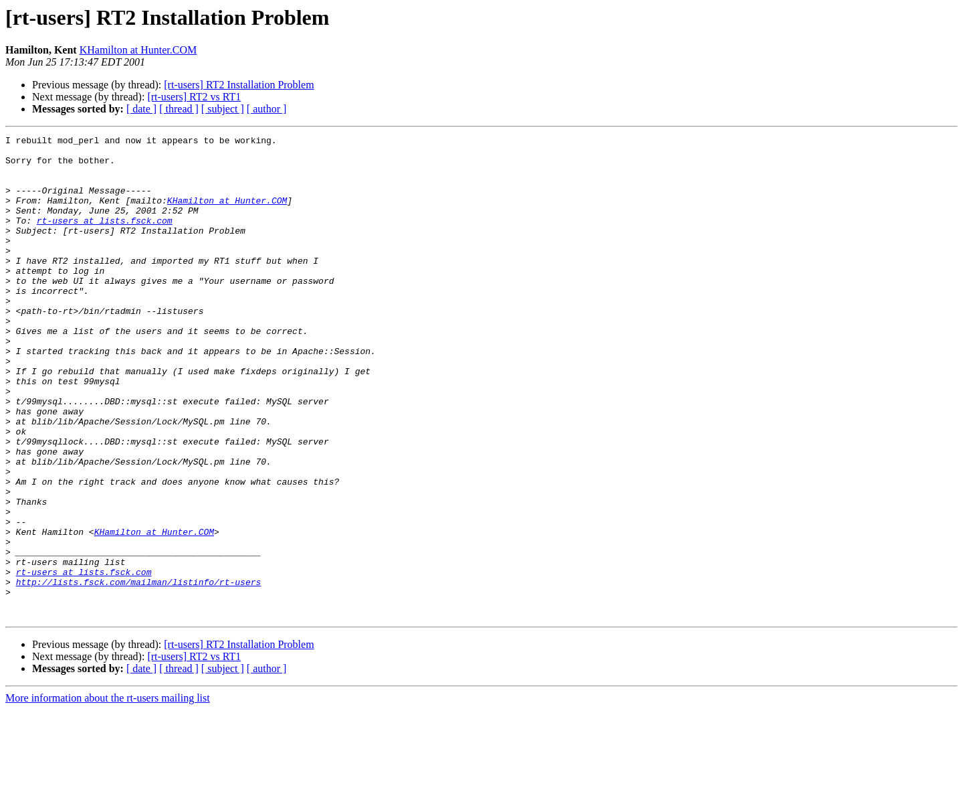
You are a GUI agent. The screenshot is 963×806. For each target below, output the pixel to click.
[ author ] (267, 108)
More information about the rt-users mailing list (107, 794)
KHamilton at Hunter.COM (138, 50)
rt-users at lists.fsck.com (105, 238)
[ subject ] (222, 108)
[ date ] (141, 108)
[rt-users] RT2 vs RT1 (194, 96)
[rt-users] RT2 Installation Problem (239, 84)
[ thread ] (179, 108)
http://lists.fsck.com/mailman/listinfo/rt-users (138, 672)
